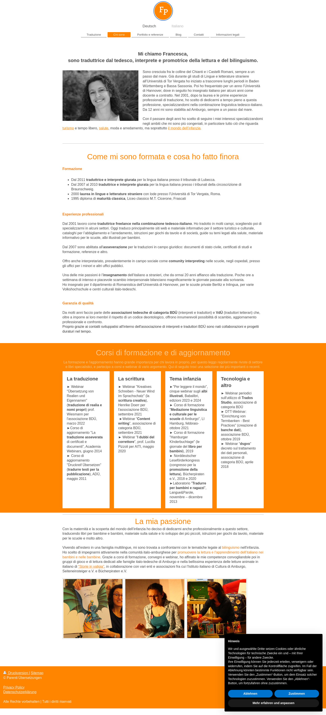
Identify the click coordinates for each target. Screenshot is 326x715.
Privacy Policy (13, 687)
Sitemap (37, 673)
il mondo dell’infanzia (184, 128)
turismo (68, 128)
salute (103, 128)
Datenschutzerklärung (20, 692)
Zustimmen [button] (297, 693)
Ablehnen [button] (250, 693)
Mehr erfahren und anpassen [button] (273, 703)
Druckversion (16, 673)
